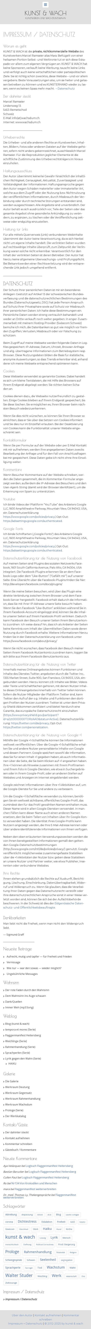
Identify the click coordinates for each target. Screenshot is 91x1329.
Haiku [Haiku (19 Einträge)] (47, 1228)
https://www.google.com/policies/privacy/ (29, 516)
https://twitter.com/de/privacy (30, 723)
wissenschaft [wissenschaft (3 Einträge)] (71, 1276)
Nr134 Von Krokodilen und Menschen (34, 1183)
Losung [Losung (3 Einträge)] (43, 1238)
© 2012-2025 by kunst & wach (64, 1323)
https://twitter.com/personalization (25, 727)
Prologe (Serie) (14, 1110)
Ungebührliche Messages (22, 974)
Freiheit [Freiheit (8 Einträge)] (61, 1221)
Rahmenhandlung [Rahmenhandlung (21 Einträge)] (38, 1252)
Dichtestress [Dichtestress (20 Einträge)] (27, 1221)
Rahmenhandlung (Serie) (20, 1047)
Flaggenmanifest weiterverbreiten (35, 1189)
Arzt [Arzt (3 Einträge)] (49, 1215)
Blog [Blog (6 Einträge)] (58, 1214)
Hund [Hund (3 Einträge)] (59, 1229)
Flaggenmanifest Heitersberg (23, 1035)
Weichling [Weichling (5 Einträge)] (42, 1276)
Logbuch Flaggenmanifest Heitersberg (49, 1166)
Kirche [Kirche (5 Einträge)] (69, 1229)
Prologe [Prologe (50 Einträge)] (12, 1251)
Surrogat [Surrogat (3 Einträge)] (29, 1268)
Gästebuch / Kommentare (20, 1150)
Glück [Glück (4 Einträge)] (35, 1229)
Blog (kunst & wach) (17, 1023)
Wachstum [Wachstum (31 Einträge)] (56, 1267)
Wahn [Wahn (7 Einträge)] (73, 1267)
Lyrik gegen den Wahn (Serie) (23, 1058)
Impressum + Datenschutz (25, 1323)
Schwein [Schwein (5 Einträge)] (31, 1260)
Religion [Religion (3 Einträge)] (73, 1252)
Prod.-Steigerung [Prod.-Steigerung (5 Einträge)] (66, 1244)
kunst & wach (46, 13)
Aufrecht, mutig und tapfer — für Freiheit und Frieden (39, 956)
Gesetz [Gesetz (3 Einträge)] (82, 1222)
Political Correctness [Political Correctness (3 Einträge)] (44, 1244)
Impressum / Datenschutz (21, 1299)
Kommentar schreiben (18, 1144)
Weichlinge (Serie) (16, 1041)
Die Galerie (11, 1081)
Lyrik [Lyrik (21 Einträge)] (54, 1237)
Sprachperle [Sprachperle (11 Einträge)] (12, 1267)
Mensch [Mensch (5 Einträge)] (66, 1237)
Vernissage (13, 962)
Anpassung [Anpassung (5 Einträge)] (27, 1214)
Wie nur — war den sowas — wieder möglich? (34, 968)
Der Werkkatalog (15, 1116)
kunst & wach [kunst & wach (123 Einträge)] (20, 1237)
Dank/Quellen (13, 1001)
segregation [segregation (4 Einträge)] (66, 1260)
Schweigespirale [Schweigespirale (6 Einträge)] (13, 1259)
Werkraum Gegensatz (18, 1093)
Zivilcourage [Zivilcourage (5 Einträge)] (11, 1282)
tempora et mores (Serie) (20, 1029)
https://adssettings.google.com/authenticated (32, 521)
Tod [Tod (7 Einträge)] (39, 1267)
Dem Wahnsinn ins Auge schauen (25, 996)
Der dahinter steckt (17, 1132)
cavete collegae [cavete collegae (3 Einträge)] (72, 1215)
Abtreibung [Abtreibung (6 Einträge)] (11, 1214)
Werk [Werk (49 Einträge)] (56, 1275)
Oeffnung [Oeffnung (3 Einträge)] (27, 1244)
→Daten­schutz (65, 88)
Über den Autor (22, 1315)
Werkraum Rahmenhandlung (22, 1098)
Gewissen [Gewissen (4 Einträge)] (9, 1229)
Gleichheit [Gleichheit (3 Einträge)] (23, 1229)
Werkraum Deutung (17, 1087)
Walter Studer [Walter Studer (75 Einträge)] (19, 1275)
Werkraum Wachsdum (18, 1104)
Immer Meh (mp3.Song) (19, 1007)
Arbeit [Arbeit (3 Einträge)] (40, 1215)
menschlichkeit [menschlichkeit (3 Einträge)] (11, 1244)
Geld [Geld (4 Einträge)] (72, 1222)
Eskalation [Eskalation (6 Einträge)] (46, 1221)
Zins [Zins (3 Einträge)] (83, 1276)
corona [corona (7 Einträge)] (9, 1221)
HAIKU (12, 1063)
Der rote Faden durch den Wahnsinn (27, 990)
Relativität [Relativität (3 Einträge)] (61, 1252)
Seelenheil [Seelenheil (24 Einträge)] (48, 1259)
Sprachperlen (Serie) (17, 1052)
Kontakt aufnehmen (17, 1138)
